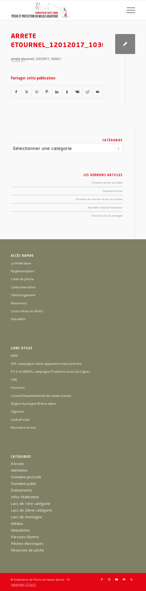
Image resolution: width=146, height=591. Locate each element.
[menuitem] (128, 10)
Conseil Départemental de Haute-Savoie (41, 395)
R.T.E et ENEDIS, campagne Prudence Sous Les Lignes (50, 371)
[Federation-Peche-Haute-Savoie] (60, 10)
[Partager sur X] (27, 91)
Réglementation (23, 271)
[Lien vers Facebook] (102, 579)
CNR (14, 379)
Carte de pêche (22, 279)
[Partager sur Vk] (77, 91)
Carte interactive (23, 287)
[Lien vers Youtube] (116, 579)
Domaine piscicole (26, 476)
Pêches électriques (27, 543)
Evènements (21, 490)
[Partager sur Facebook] (16, 91)
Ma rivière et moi (23, 427)
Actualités (18, 319)
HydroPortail (20, 419)
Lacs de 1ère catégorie (30, 503)
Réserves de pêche (27, 550)
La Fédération (21, 263)
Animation (19, 470)
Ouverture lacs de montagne (107, 215)
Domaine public (23, 483)
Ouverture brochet (113, 190)
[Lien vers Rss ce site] (131, 579)
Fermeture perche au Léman (106, 182)
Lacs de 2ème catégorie (31, 510)
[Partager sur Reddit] (87, 91)
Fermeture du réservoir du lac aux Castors (99, 199)
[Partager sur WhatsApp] (37, 91)
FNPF (14, 355)
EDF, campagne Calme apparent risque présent (46, 363)
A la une (17, 463)
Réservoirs (19, 303)
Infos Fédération (25, 496)
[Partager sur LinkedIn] (57, 91)
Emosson (18, 387)
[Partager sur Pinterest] (47, 91)
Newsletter (20, 530)
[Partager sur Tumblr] (67, 91)
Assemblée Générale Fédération (104, 207)
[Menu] (128, 10)
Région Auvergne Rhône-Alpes (33, 403)
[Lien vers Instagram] (109, 579)
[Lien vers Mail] (124, 579)
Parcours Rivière (25, 536)
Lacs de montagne (26, 516)
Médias (17, 523)
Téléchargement (23, 295)
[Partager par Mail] (97, 91)
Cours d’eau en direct (27, 311)
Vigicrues (17, 411)
